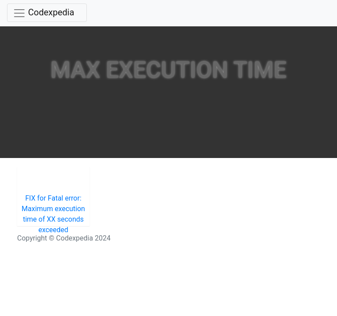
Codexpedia (51, 12)
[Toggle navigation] (47, 13)
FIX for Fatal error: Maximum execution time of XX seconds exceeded (53, 210)
